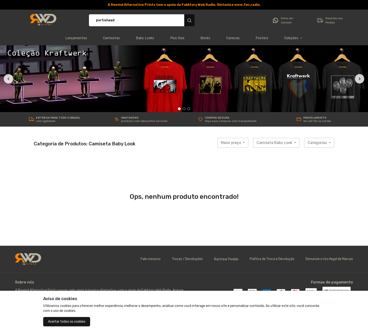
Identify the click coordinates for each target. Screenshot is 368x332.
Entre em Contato (282, 20)
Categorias (318, 142)
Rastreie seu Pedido (330, 20)
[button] (293, 38)
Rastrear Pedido (226, 259)
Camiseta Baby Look (275, 142)
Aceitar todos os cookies (66, 322)
